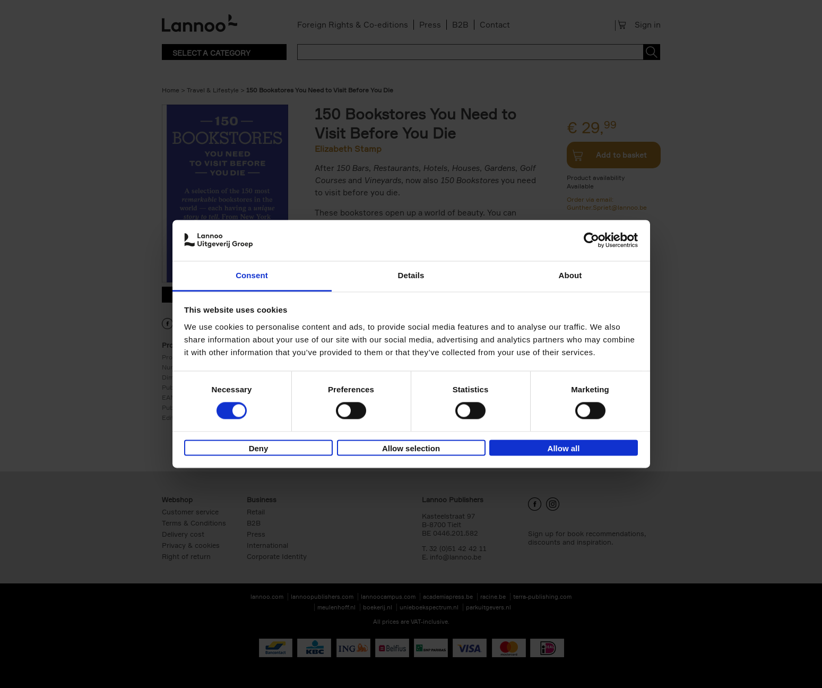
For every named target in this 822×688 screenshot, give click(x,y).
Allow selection (411, 448)
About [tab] (570, 275)
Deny (259, 448)
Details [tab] (411, 275)
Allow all (564, 448)
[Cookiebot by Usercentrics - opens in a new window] (591, 240)
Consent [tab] (252, 275)
